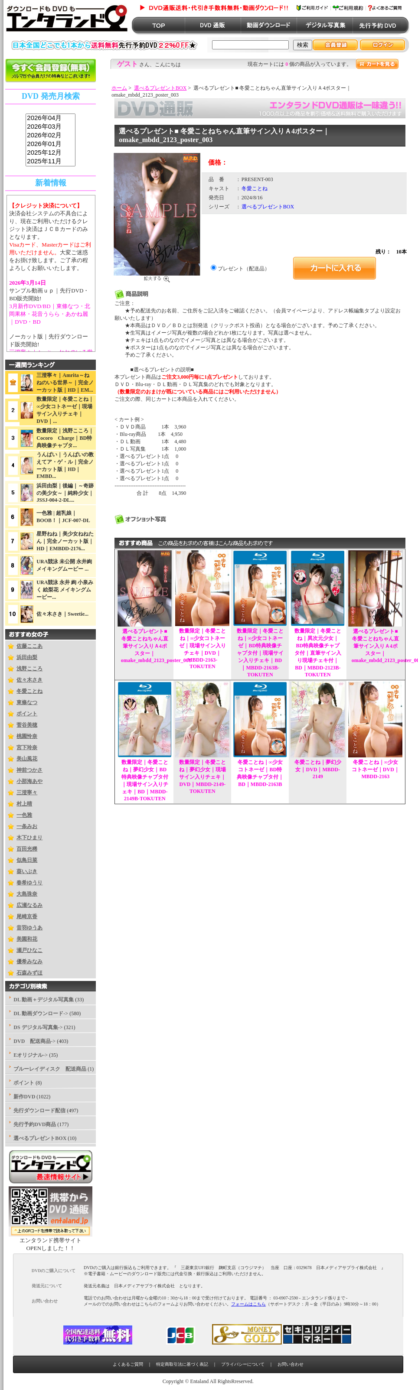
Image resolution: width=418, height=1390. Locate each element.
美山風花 (26, 759)
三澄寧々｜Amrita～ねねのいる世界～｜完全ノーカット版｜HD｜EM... (65, 382)
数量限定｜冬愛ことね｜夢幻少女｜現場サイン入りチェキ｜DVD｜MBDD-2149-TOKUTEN (202, 776)
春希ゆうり (29, 883)
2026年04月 (50, 118)
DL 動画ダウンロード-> (40, 1013)
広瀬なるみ (29, 905)
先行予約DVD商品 (34, 1124)
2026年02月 (50, 135)
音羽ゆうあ (29, 928)
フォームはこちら (248, 1304)
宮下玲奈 (26, 747)
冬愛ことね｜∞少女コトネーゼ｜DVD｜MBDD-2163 (375, 769)
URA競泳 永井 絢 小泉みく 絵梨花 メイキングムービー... (64, 589)
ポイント (26, 714)
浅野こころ (29, 669)
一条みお (26, 826)
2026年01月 (50, 144)
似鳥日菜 (26, 860)
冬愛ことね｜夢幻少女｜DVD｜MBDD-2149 (317, 769)
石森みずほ (29, 973)
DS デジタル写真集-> (37, 1027)
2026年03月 (50, 127)
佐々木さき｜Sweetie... (62, 614)
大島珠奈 (26, 894)
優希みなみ (29, 961)
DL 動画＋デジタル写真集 (43, 1000)
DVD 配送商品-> (34, 1041)
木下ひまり (29, 838)
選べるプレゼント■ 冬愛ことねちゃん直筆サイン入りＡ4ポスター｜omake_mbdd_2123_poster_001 (156, 645)
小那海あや (29, 781)
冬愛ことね (29, 691)
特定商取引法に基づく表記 (182, 1364)
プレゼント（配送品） (244, 269)
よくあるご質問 (128, 1364)
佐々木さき (29, 680)
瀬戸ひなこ (29, 950)
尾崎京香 (26, 916)
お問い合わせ (291, 1364)
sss (50, 140)
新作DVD (24, 1097)
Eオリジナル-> (30, 1055)
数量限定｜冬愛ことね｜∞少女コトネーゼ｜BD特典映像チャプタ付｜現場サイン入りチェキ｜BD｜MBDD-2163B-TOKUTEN (260, 653)
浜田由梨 (26, 657)
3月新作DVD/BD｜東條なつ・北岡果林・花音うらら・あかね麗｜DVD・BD (49, 314)
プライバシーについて (243, 1364)
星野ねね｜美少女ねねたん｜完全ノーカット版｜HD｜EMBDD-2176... (65, 541)
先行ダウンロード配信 (39, 1110)
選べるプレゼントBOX (160, 88)
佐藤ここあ (29, 646)
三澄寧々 (26, 792)
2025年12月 (50, 153)
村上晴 (24, 804)
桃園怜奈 (26, 736)
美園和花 (26, 939)
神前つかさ (29, 770)
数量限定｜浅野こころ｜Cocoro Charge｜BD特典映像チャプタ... (65, 438)
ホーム (119, 88)
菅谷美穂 (26, 725)
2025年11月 (50, 161)
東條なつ (26, 702)
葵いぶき (26, 871)
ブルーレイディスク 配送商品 (49, 1069)
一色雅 (24, 815)
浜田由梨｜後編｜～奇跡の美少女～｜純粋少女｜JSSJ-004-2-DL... (65, 493)
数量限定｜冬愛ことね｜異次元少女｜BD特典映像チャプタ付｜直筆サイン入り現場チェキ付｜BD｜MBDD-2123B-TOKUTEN (317, 653)
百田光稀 (26, 849)
